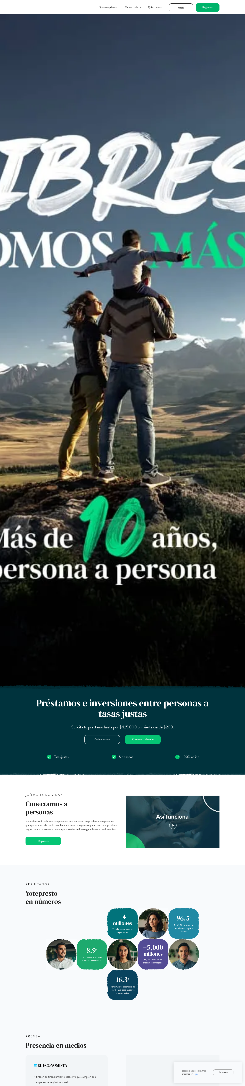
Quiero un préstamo (108, 7)
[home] (43, 6)
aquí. (195, 1073)
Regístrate (207, 7)
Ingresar (181, 8)
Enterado (223, 1072)
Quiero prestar (155, 7)
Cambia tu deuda (133, 7)
